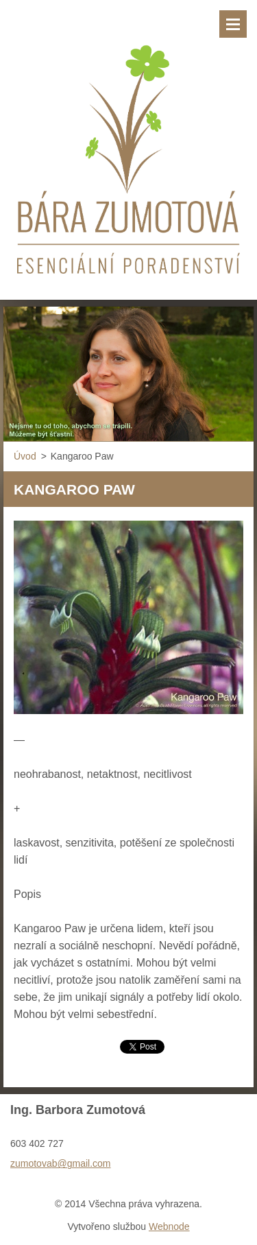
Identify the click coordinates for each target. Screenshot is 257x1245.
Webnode (169, 1226)
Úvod (25, 456)
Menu (233, 24)
